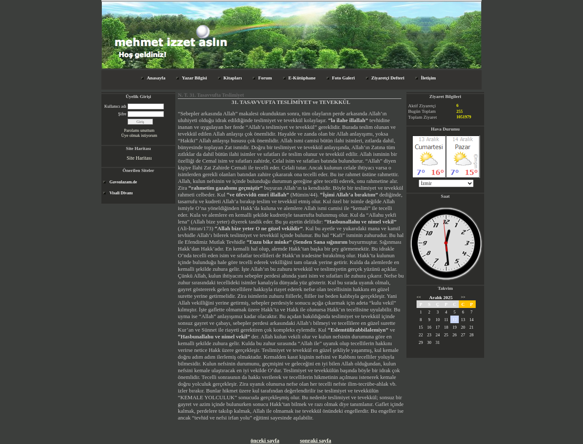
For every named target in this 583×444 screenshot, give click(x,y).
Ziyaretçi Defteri (387, 77)
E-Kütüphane (302, 77)
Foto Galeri (343, 77)
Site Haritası (139, 158)
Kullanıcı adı (115, 106)
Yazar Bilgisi (194, 77)
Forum (265, 77)
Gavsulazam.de (123, 182)
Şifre (122, 114)
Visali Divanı (121, 193)
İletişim (428, 77)
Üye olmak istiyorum (139, 135)
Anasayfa (156, 77)
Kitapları (232, 77)
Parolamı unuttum (139, 130)
